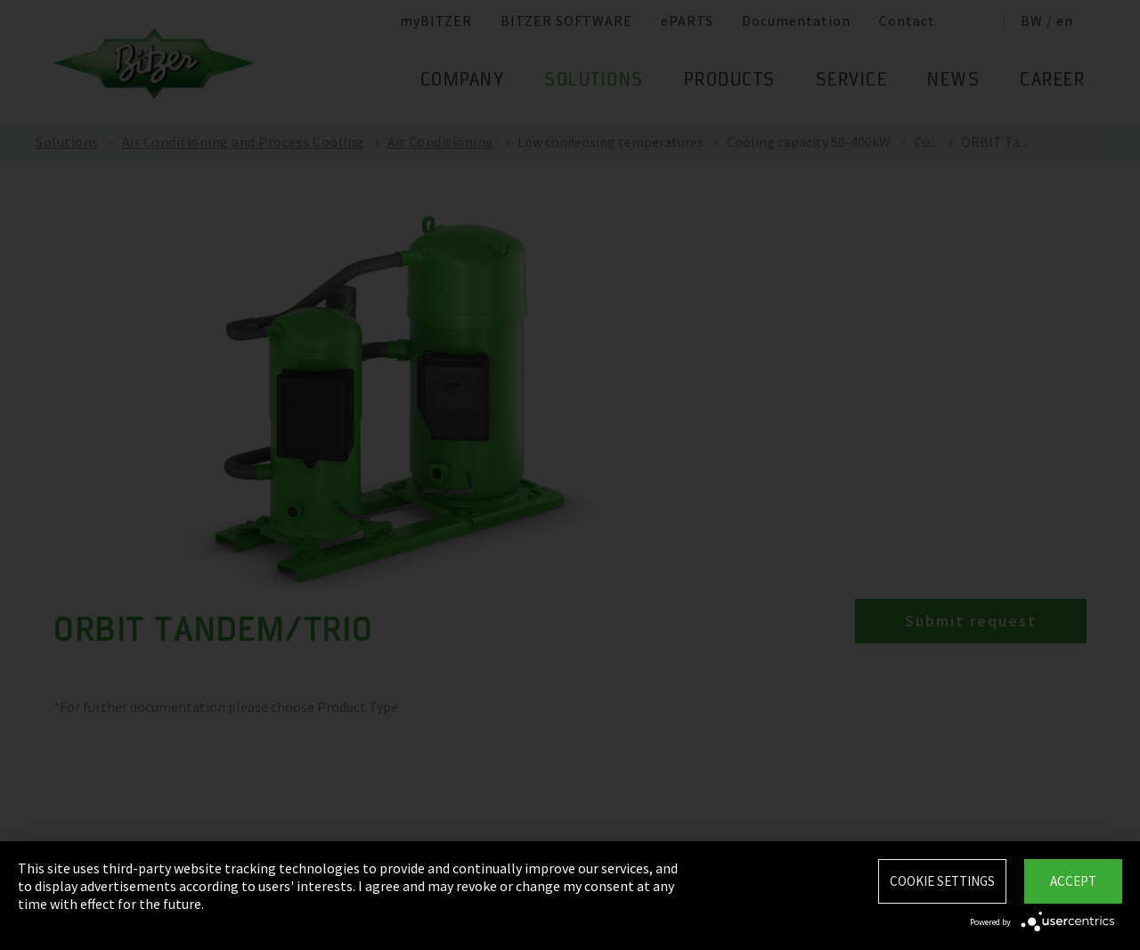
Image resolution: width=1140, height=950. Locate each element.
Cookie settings (942, 880)
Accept (1073, 880)
